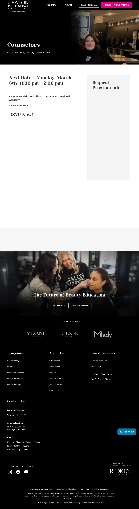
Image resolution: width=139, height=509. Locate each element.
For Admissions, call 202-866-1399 (28, 52)
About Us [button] (56, 353)
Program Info (81, 305)
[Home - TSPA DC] (18, 5)
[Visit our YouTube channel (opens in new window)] (26, 472)
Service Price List (99, 360)
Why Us (52, 372)
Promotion (127, 431)
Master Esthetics (14, 378)
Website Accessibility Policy (66, 489)
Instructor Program (15, 372)
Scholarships (54, 360)
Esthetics (11, 366)
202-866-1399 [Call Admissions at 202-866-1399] (17, 415)
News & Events (56, 378)
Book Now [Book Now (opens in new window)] (96, 366)
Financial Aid (54, 366)
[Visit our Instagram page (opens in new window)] (9, 472)
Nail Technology (14, 384)
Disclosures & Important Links (41, 489)
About (68, 4)
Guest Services (89, 4)
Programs (50, 4)
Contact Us (54, 390)
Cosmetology (13, 360)
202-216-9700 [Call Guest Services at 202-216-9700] (102, 379)
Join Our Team (55, 384)
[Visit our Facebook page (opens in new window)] (18, 472)
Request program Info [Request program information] (116, 4)
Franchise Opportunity (100, 489)
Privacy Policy (84, 489)
